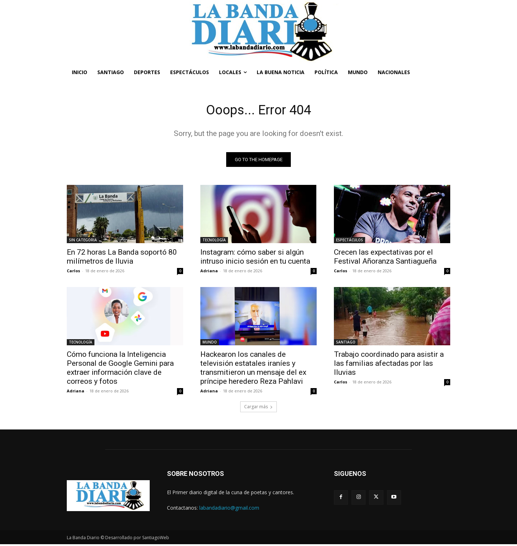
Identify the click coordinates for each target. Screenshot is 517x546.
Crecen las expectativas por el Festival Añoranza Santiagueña (385, 258)
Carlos (73, 272)
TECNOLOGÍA (214, 241)
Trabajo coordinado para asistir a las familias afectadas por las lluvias (389, 365)
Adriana (209, 272)
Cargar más (258, 408)
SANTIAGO (345, 343)
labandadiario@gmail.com (229, 509)
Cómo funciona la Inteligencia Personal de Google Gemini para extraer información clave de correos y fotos (120, 369)
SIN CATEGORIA (83, 241)
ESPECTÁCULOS (349, 241)
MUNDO (209, 343)
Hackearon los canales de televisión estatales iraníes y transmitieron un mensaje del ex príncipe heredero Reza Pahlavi (253, 369)
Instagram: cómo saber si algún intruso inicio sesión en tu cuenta (255, 258)
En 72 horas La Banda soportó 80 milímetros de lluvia (122, 258)
